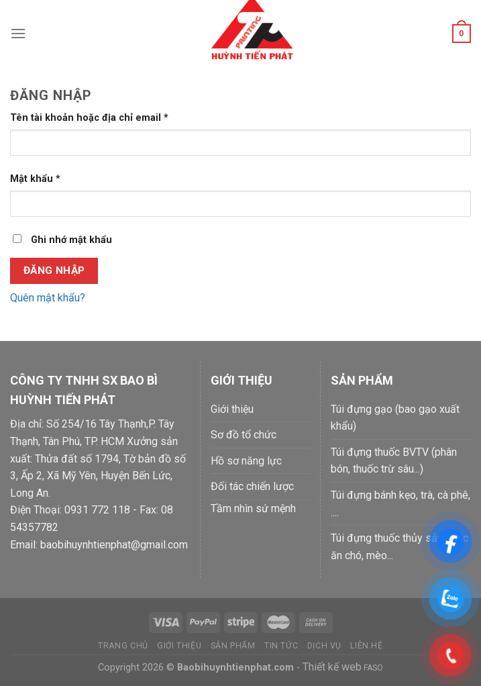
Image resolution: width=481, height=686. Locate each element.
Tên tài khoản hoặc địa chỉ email (89, 118)
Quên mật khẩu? (47, 297)
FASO (372, 668)
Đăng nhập (54, 270)
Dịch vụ (324, 645)
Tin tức (281, 645)
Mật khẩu (35, 179)
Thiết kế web (332, 666)
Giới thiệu (179, 645)
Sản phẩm (233, 645)
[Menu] (18, 33)
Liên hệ (366, 645)
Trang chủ (123, 645)
